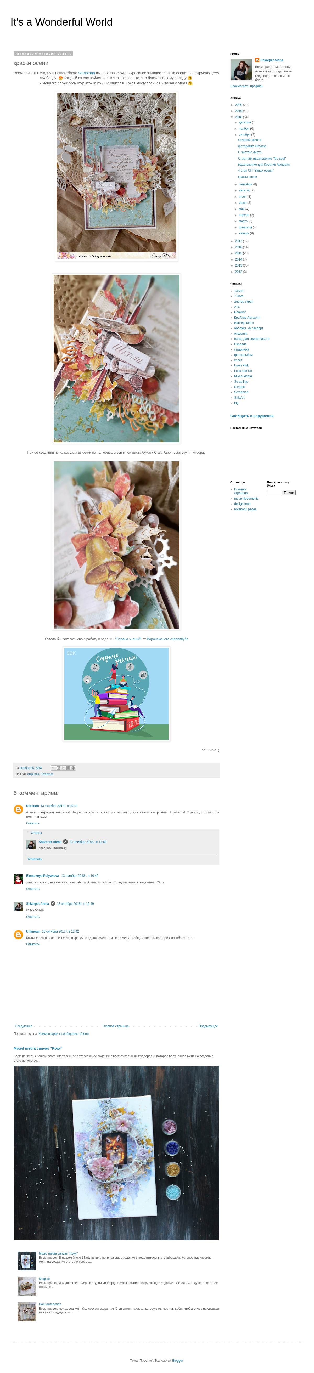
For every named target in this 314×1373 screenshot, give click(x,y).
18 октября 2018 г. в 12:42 (60, 931)
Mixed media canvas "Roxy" (38, 1048)
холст (238, 360)
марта (244, 221)
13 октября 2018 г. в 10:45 (79, 876)
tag (236, 403)
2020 (239, 105)
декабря (245, 122)
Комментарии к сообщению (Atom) (63, 1034)
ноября (244, 129)
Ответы (36, 833)
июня (243, 203)
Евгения (32, 806)
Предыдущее (208, 1026)
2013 (239, 265)
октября (245, 135)
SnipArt (239, 397)
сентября (246, 184)
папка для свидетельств (251, 339)
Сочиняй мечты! (249, 140)
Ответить (33, 823)
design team (242, 504)
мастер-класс (244, 323)
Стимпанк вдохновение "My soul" (262, 158)
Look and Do (243, 371)
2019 (239, 111)
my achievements (246, 498)
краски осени (247, 177)
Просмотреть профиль (246, 86)
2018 (239, 117)
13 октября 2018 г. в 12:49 (87, 842)
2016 (239, 247)
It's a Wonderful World (61, 22)
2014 (239, 259)
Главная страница (116, 1026)
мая (242, 209)
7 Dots (238, 296)
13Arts (238, 291)
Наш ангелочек (50, 1304)
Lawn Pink (241, 365)
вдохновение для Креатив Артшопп (264, 164)
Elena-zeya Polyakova (43, 876)
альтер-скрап (243, 301)
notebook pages (245, 509)
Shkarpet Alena (50, 842)
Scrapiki (239, 387)
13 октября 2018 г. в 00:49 (59, 806)
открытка (33, 774)
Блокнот (240, 312)
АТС (237, 307)
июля (243, 197)
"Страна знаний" (128, 639)
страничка (241, 349)
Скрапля (240, 344)
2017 (239, 241)
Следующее (23, 1026)
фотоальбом (243, 355)
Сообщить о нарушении (252, 416)
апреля (244, 215)
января (244, 233)
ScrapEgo (241, 381)
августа (245, 190)
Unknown (33, 931)
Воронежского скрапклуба (167, 639)
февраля (246, 227)
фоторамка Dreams (252, 146)
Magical (44, 1279)
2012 (239, 272)
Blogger (177, 1361)
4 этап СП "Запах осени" (256, 170)
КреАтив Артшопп (247, 317)
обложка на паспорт (248, 328)
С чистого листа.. (250, 152)
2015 (239, 253)
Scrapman (86, 73)
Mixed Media (243, 376)
